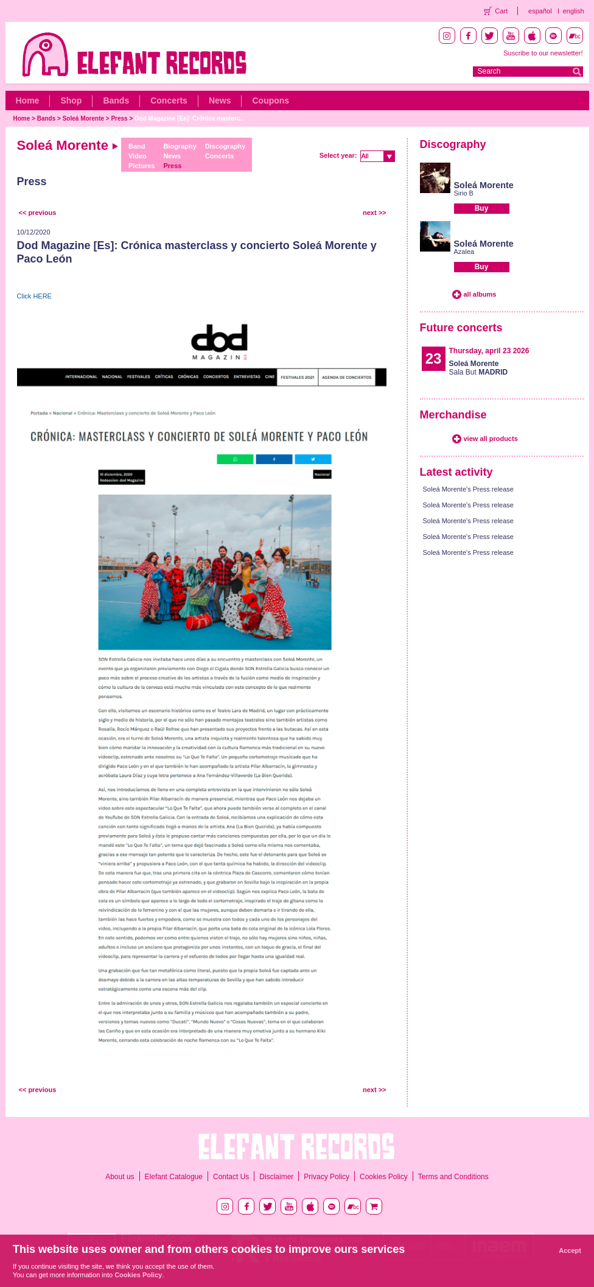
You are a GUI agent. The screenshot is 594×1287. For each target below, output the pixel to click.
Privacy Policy (326, 1176)
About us (119, 1176)
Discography (225, 146)
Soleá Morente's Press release (468, 489)
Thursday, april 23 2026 (489, 351)
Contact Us (231, 1176)
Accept (570, 1250)
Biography (179, 146)
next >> (374, 212)
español (540, 11)
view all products (491, 438)
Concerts (168, 100)
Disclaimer (276, 1176)
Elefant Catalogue (174, 1176)
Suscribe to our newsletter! (542, 53)
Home (28, 100)
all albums (480, 294)
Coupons (270, 100)
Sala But (478, 367)
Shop (71, 100)
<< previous (38, 212)
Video (137, 156)
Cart (501, 11)
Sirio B (463, 193)
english (573, 11)
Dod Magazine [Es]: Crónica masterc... (190, 118)
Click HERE (34, 296)
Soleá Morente (83, 118)
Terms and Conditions (453, 1176)
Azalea (464, 251)
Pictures (141, 165)
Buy (482, 208)
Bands (116, 100)
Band (136, 146)
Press (119, 118)
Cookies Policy (384, 1176)
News (220, 100)
